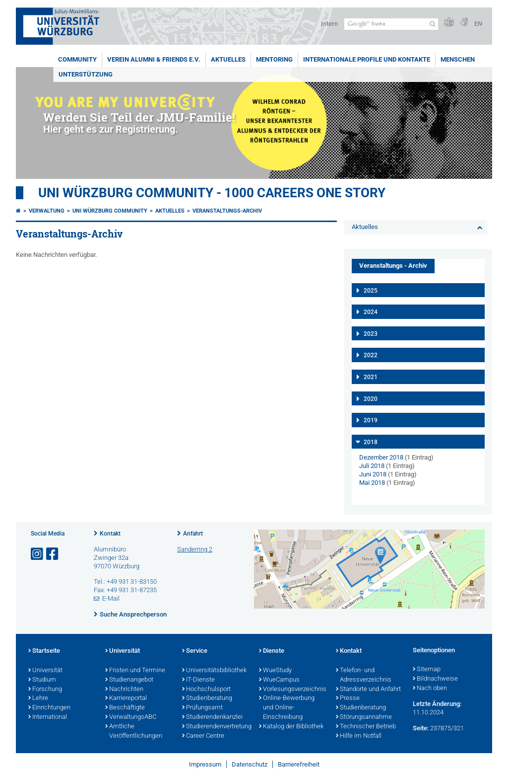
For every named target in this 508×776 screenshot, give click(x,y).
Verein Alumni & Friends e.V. (153, 59)
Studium (42, 680)
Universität (45, 670)
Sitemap (427, 669)
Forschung (45, 689)
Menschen (458, 59)
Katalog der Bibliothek (291, 726)
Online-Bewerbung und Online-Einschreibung (287, 708)
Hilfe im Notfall (358, 736)
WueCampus (279, 680)
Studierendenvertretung (215, 726)
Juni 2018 (372, 474)
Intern (329, 23)
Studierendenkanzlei (212, 717)
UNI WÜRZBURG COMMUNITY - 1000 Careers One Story (211, 192)
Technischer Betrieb (366, 726)
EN (478, 23)
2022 (371, 355)
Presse (348, 698)
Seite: (421, 728)
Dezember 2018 (381, 457)
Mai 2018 (372, 482)
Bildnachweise (435, 679)
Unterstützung (86, 74)
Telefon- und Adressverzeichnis (363, 675)
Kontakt (110, 533)
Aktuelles (228, 59)
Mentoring (274, 59)
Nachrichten (124, 689)
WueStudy (275, 670)
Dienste (271, 651)
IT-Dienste (198, 680)
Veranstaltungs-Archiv (227, 211)
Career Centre (203, 736)
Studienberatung (207, 698)
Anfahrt (193, 533)
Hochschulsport (206, 689)
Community (77, 59)
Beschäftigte (125, 707)
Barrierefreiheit (298, 764)
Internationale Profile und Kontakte (366, 59)
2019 (371, 420)
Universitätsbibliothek (214, 670)
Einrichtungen (49, 707)
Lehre (38, 698)
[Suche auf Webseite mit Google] (391, 24)
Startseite (44, 651)
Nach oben (430, 688)
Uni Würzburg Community (109, 211)
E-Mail (111, 598)
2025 (371, 290)
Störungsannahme (364, 717)
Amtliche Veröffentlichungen (133, 731)
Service (194, 651)
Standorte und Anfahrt (368, 689)
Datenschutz (249, 764)
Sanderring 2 (194, 549)
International (47, 717)
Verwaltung (46, 211)
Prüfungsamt (202, 707)
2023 (371, 333)
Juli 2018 (371, 465)
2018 (371, 442)
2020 (371, 398)
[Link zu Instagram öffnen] (38, 554)
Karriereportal (126, 698)
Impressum (205, 764)
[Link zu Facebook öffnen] (53, 554)
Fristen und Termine (135, 670)
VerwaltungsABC (130, 717)
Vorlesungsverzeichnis (292, 689)
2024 (371, 312)
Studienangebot (129, 680)
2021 (371, 377)
